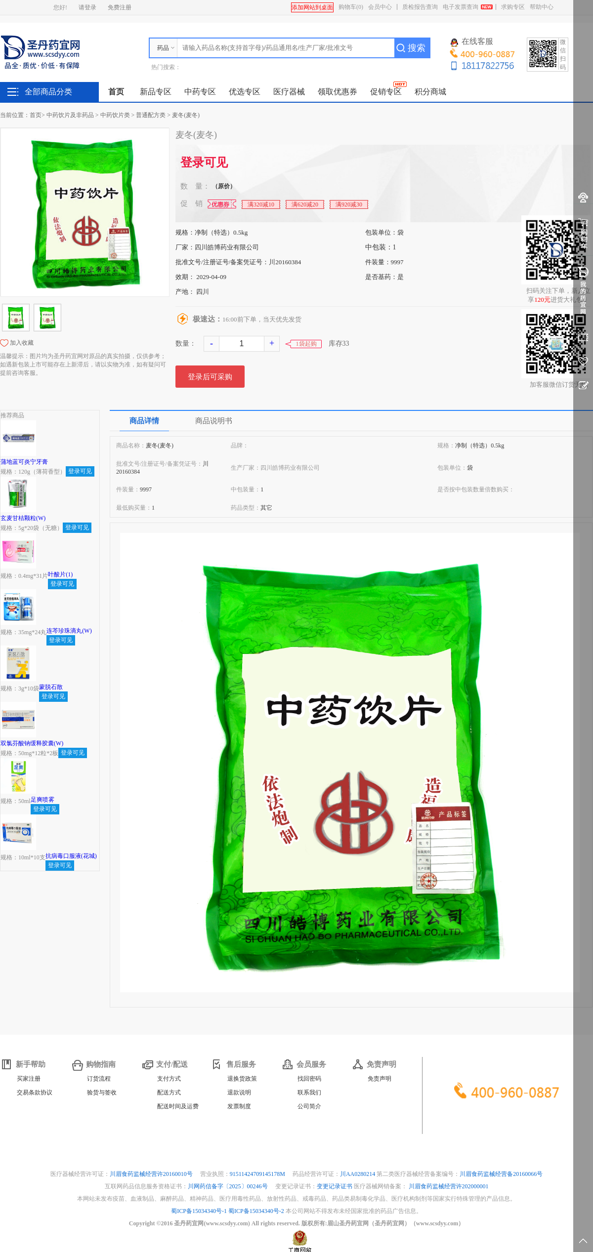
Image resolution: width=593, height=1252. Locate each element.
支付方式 (169, 1078)
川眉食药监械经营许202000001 (449, 1186)
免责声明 (379, 1078)
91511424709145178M (258, 1174)
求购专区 (513, 6)
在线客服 (472, 42)
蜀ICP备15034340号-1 (199, 1211)
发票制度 (239, 1106)
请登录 (87, 7)
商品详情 (144, 421)
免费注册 (119, 7)
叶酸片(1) (60, 574)
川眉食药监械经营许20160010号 (152, 1174)
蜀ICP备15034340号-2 (256, 1211)
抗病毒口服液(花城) (71, 855)
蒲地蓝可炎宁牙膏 (24, 461)
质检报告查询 (420, 6)
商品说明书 (213, 421)
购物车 (351, 6)
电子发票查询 (460, 6)
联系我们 (309, 1092)
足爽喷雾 (42, 799)
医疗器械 (289, 91)
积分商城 (430, 91)
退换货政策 (242, 1078)
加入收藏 (22, 342)
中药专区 (200, 91)
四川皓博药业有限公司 (227, 247)
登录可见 (204, 162)
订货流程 (99, 1078)
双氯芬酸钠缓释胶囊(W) (31, 743)
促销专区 (386, 91)
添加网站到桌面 (312, 7)
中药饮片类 (115, 115)
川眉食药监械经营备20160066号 (501, 1174)
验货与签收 (102, 1092)
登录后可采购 (210, 377)
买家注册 (29, 1078)
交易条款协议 (34, 1092)
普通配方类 (151, 115)
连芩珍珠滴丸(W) (68, 630)
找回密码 (309, 1078)
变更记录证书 (334, 1186)
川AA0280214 (358, 1174)
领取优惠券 (337, 91)
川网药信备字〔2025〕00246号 (228, 1186)
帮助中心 (541, 6)
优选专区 (244, 91)
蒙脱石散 (51, 687)
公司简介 (309, 1106)
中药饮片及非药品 (70, 115)
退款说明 (239, 1092)
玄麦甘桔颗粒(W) (22, 518)
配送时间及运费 (178, 1106)
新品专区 (155, 91)
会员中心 (380, 6)
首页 (116, 91)
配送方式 (169, 1092)
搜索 (416, 48)
